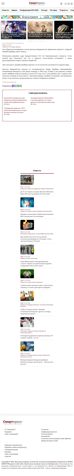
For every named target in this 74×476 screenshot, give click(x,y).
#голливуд (12, 60)
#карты (40, 369)
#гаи (32, 272)
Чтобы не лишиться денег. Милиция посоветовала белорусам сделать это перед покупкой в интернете (35, 325)
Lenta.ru (23, 65)
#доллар (46, 247)
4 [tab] (38, 41)
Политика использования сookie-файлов (56, 448)
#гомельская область (26, 346)
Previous (2, 29)
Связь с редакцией (11, 444)
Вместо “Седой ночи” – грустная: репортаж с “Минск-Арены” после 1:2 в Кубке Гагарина (13, 35)
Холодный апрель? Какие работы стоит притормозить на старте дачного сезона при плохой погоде (43, 114)
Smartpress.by (53, 473)
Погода (44, 10)
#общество (5, 60)
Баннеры (8, 461)
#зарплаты (31, 344)
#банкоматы (46, 369)
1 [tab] (30, 41)
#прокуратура (36, 202)
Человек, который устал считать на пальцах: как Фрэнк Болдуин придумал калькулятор (41, 34)
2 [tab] (32, 41)
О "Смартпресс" (10, 439)
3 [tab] (35, 41)
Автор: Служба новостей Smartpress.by (13, 56)
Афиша (14, 10)
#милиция (30, 318)
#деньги (29, 202)
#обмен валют (49, 202)
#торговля (43, 318)
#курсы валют (31, 247)
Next (71, 29)
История (53, 10)
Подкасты (64, 10)
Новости (5, 10)
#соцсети (23, 320)
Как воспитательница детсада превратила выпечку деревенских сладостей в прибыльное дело (15, 114)
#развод (18, 60)
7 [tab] (46, 41)
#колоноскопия (47, 225)
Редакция (8, 441)
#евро (51, 247)
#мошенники (49, 318)
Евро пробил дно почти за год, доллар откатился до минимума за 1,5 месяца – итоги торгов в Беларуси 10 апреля (35, 253)
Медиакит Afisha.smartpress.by (15, 457)
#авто (29, 272)
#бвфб (42, 247)
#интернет (36, 318)
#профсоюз (42, 344)
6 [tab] (43, 41)
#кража (43, 202)
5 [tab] (41, 41)
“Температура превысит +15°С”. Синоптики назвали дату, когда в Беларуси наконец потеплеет (15, 124)
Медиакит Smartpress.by (13, 455)
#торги (38, 247)
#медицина (39, 225)
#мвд (35, 272)
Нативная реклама (11, 459)
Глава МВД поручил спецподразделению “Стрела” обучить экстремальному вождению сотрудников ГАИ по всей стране (35, 277)
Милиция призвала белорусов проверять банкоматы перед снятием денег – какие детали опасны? (36, 376)
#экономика (23, 247)
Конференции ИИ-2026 (29, 10)
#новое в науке (31, 225)
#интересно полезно (26, 370)
